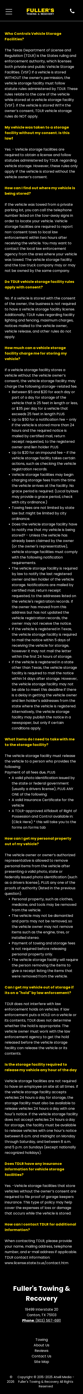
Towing (41, 1339)
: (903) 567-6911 (47, 1320)
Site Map (41, 1361)
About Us (41, 1345)
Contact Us (41, 1356)
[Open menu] (9, 11)
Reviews (41, 1350)
